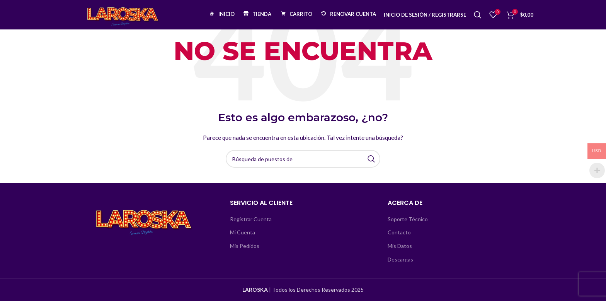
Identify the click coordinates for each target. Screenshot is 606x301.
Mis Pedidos (244, 246)
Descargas (400, 259)
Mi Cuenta (242, 232)
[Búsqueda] (477, 17)
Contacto (399, 232)
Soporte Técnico (408, 219)
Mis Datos (400, 246)
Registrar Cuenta (251, 219)
